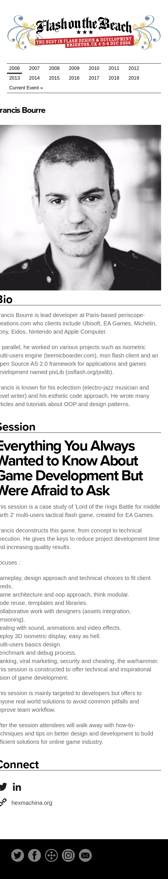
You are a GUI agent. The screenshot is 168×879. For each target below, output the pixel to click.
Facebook (34, 855)
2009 (74, 68)
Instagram (68, 855)
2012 (133, 68)
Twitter (17, 855)
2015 (54, 78)
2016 (74, 78)
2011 (114, 68)
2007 (34, 68)
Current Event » (26, 88)
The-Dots (51, 855)
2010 (94, 68)
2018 (114, 78)
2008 (54, 68)
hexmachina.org (31, 803)
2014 (34, 78)
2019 (133, 78)
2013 (14, 78)
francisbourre (17, 787)
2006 (14, 68)
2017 (94, 78)
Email (85, 855)
